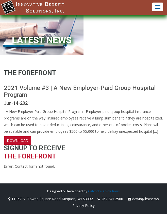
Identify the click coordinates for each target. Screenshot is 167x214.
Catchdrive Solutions (104, 191)
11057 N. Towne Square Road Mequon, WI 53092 (50, 198)
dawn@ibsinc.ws (143, 198)
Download (17, 140)
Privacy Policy (83, 205)
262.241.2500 (110, 198)
